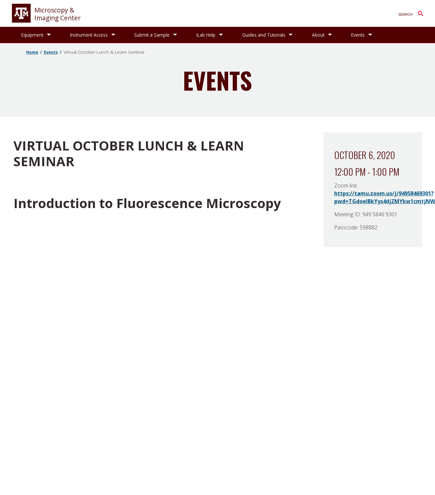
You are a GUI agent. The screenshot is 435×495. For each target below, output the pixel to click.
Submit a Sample (152, 35)
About (318, 35)
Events (358, 35)
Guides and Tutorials (263, 35)
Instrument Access (89, 35)
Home (32, 52)
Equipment (32, 35)
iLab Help (205, 35)
